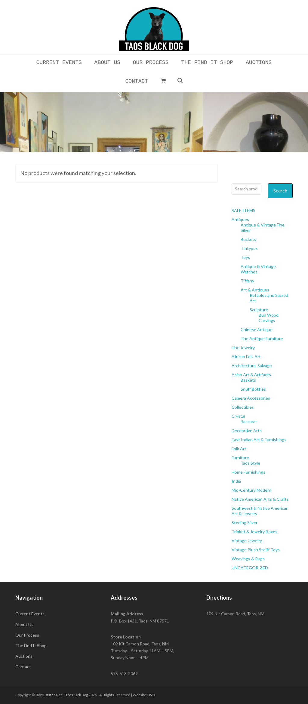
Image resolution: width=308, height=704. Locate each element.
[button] (163, 80)
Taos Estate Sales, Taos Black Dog (61, 695)
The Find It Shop (31, 645)
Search (280, 190)
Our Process (27, 635)
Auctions (23, 656)
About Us (24, 624)
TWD (151, 695)
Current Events (30, 613)
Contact (23, 666)
